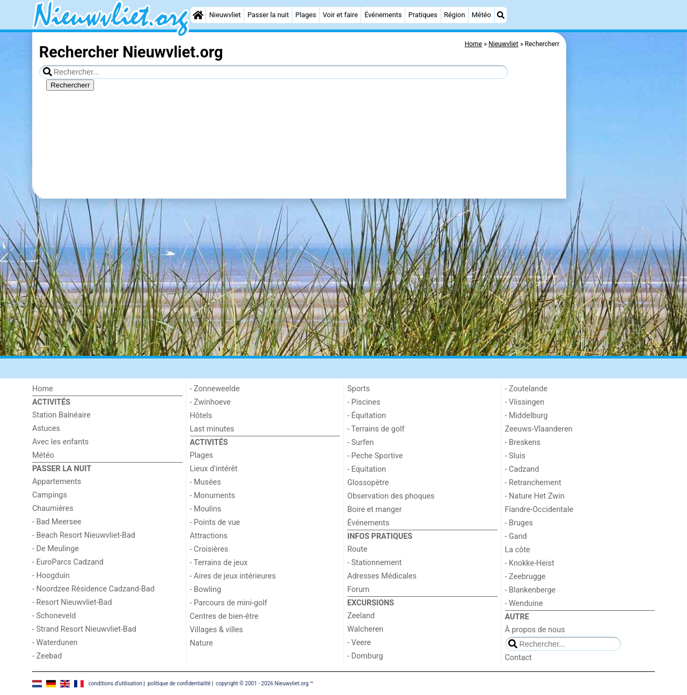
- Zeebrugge (525, 576)
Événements (383, 15)
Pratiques (422, 15)
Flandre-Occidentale (539, 509)
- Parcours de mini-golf (228, 603)
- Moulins (206, 509)
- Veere (359, 642)
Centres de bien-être (224, 616)
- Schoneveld (54, 615)
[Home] (198, 15)
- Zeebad (47, 656)
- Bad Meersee (56, 521)
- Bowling (206, 589)
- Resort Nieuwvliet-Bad (72, 602)
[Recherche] (501, 15)
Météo (481, 15)
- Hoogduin (51, 575)
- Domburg (365, 656)
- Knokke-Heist (529, 563)
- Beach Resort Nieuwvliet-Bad (83, 535)
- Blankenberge (530, 590)
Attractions (209, 535)
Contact (518, 657)
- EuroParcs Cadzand (68, 562)
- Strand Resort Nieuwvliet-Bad (84, 629)
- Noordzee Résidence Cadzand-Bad (93, 589)
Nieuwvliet (225, 15)
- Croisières (209, 549)
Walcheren (365, 629)
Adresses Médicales (381, 576)
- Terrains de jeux (219, 562)
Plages (305, 15)
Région (454, 15)
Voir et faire (340, 15)
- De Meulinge (55, 548)
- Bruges (519, 523)
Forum (358, 589)
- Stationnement (374, 562)
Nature (201, 643)
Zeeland (361, 615)
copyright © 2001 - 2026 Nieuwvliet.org (262, 683)
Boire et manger (374, 509)
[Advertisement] (612, 279)
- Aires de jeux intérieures (233, 576)
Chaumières (53, 508)
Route (357, 549)
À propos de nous (535, 629)
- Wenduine (524, 603)
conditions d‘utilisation (115, 683)
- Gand (516, 536)
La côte (517, 549)
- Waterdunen (55, 642)
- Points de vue (215, 522)
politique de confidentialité (179, 683)
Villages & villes (216, 629)
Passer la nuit (268, 15)
